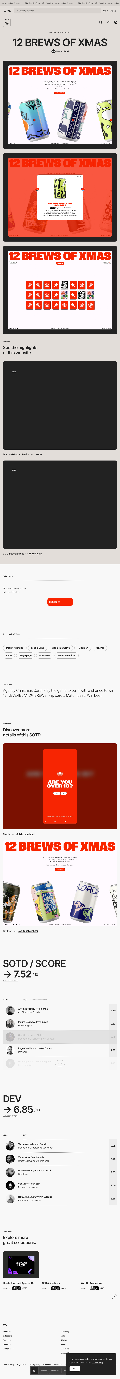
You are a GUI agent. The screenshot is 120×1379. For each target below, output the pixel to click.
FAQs (63, 1344)
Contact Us (65, 1353)
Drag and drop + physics (16, 454)
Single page (25, 655)
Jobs (63, 1336)
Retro (9, 655)
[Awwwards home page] (34, 1370)
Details (65, 1371)
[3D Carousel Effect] (60, 504)
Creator (44, 1371)
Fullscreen (83, 647)
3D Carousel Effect (13, 553)
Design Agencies (14, 647)
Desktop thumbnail (28, 931)
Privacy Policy (35, 1364)
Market (64, 1340)
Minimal (100, 647)
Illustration (44, 655)
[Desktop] (60, 883)
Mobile (6, 834)
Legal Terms (21, 1364)
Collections (7, 1336)
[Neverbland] (60, 51)
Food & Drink (37, 647)
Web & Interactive (61, 647)
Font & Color (55, 1371)
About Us (65, 1349)
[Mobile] (60, 786)
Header (39, 454)
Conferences (8, 1349)
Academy (65, 1331)
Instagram (58, 1364)
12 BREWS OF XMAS (60, 42)
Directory (7, 1344)
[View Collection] (21, 1264)
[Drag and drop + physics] (60, 405)
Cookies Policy (8, 1364)
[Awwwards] (9, 11)
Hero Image (35, 553)
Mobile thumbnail (25, 834)
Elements (6, 1340)
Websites (6, 1331)
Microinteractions (66, 655)
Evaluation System (10, 980)
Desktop (7, 931)
